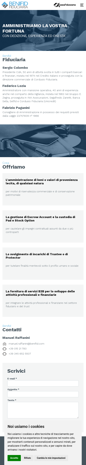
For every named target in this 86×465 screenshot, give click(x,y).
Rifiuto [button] (27, 458)
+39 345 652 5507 (20, 353)
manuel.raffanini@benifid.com (26, 343)
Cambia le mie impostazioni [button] (51, 458)
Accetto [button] (14, 458)
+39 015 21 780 (18, 348)
